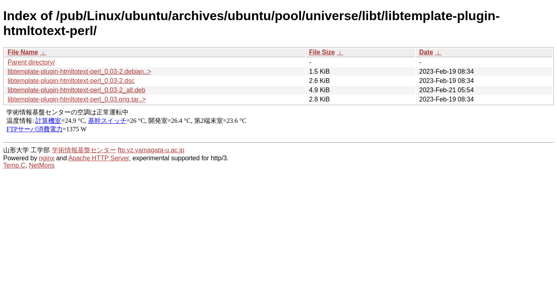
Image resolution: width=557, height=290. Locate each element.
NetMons (42, 165)
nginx (46, 158)
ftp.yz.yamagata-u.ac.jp (151, 150)
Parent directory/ (31, 62)
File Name (23, 52)
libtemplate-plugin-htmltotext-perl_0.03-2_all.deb (76, 90)
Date (426, 52)
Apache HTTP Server (98, 158)
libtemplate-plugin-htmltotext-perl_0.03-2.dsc (71, 80)
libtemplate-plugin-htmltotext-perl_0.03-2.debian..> (79, 71)
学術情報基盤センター (84, 150)
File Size (322, 52)
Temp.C (14, 165)
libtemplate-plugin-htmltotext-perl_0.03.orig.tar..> (77, 99)
